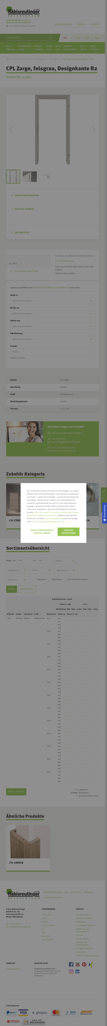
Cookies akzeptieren (69, 531)
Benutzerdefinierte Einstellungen (42, 531)
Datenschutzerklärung (54, 519)
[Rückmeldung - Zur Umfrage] (104, 513)
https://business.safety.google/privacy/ (48, 522)
